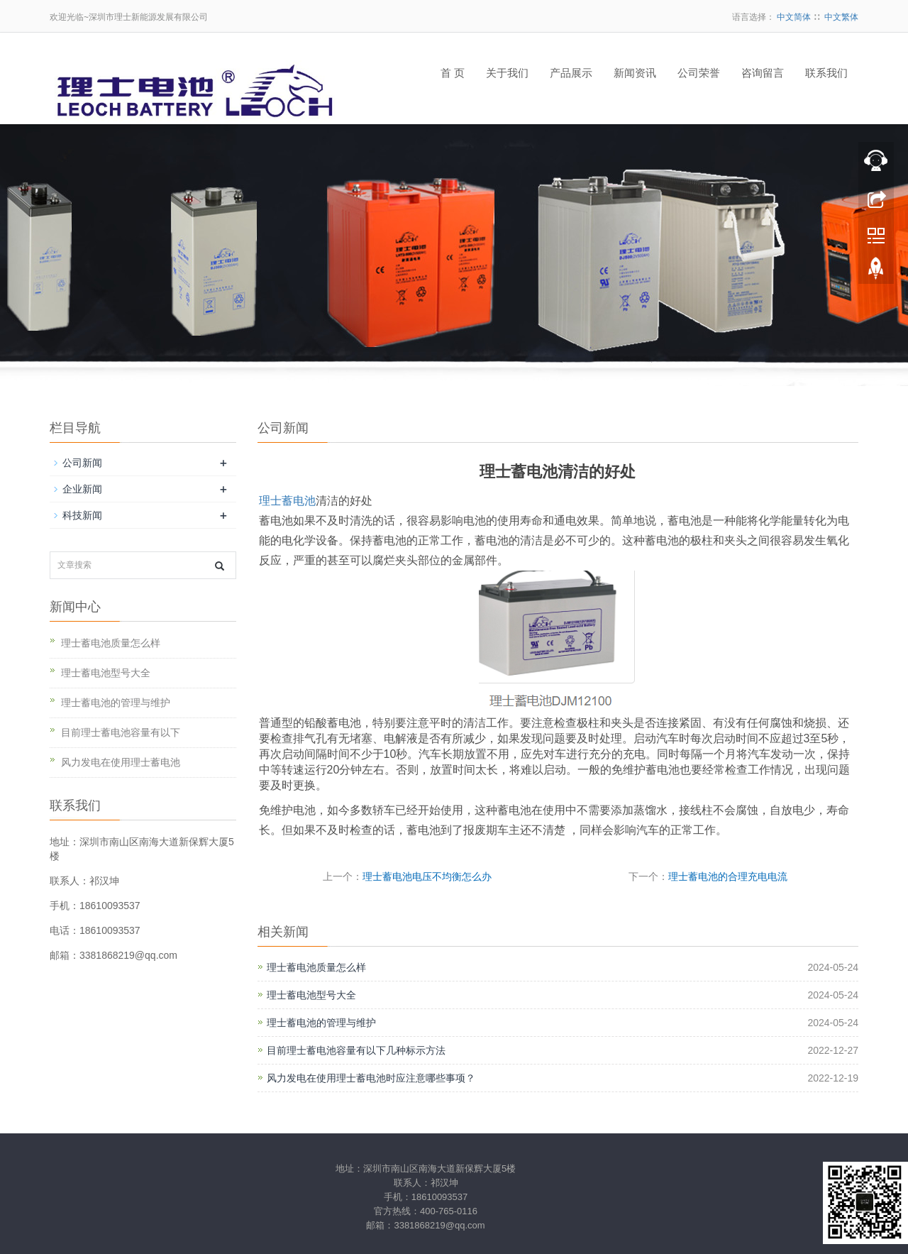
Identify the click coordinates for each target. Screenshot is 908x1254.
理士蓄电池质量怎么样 (316, 967)
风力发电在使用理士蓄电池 (120, 762)
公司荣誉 (698, 73)
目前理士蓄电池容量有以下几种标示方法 (356, 1050)
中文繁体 (841, 17)
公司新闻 (82, 462)
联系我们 (826, 73)
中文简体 (794, 17)
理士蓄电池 (287, 501)
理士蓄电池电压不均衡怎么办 (427, 876)
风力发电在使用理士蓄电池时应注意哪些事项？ (371, 1078)
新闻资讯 (635, 73)
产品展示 (571, 73)
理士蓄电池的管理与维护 (321, 1022)
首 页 (453, 73)
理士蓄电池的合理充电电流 (727, 876)
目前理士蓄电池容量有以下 (120, 732)
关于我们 (507, 73)
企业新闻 (82, 489)
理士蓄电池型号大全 (311, 995)
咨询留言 (762, 73)
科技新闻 (82, 515)
